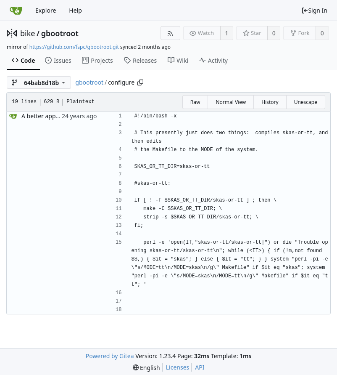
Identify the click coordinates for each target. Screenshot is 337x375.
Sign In (314, 10)
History (269, 102)
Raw (195, 102)
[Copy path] (140, 82)
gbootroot (60, 33)
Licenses (178, 367)
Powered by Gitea (110, 356)
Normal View (231, 102)
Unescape (305, 102)
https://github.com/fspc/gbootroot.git (74, 47)
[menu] (146, 368)
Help (75, 10)
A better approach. (47, 116)
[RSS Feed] (170, 33)
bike (27, 33)
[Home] (16, 10)
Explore (45, 10)
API (199, 367)
